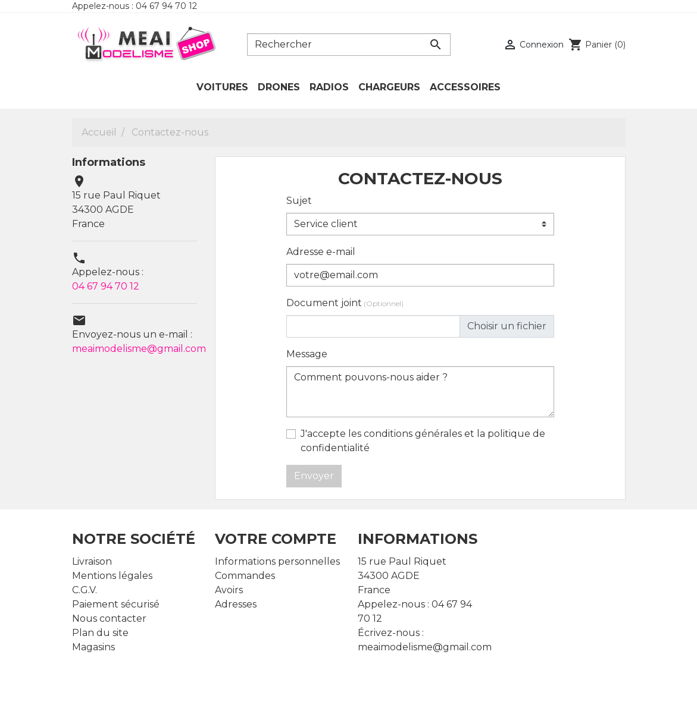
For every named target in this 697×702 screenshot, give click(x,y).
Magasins (93, 647)
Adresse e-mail (320, 251)
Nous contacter (109, 618)
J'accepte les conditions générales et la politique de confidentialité (423, 441)
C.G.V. (84, 590)
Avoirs (229, 590)
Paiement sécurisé (116, 604)
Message (306, 354)
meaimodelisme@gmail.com (139, 348)
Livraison (92, 561)
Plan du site (100, 632)
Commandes (245, 575)
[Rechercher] (349, 44)
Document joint (345, 302)
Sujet (299, 200)
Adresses (236, 604)
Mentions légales (112, 575)
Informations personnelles (277, 561)
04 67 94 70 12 (105, 286)
